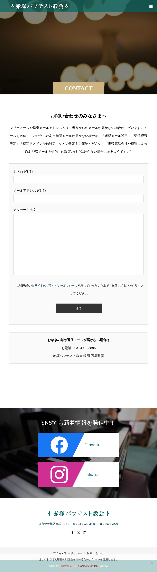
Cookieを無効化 (88, 565)
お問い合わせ (95, 553)
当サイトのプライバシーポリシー (53, 285)
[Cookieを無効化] (152, 563)
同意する (66, 565)
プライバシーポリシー (67, 553)
